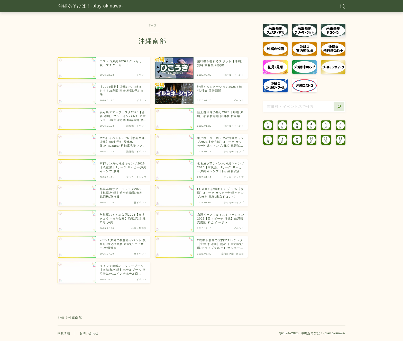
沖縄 (61, 318)
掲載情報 (64, 333)
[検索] (339, 106)
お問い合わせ (91, 333)
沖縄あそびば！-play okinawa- (99, 6)
